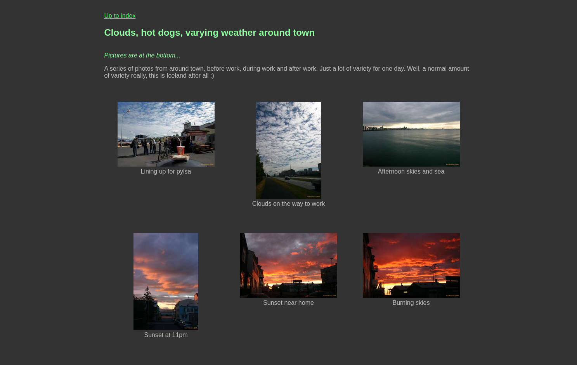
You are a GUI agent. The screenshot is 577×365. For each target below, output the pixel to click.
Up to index (120, 15)
